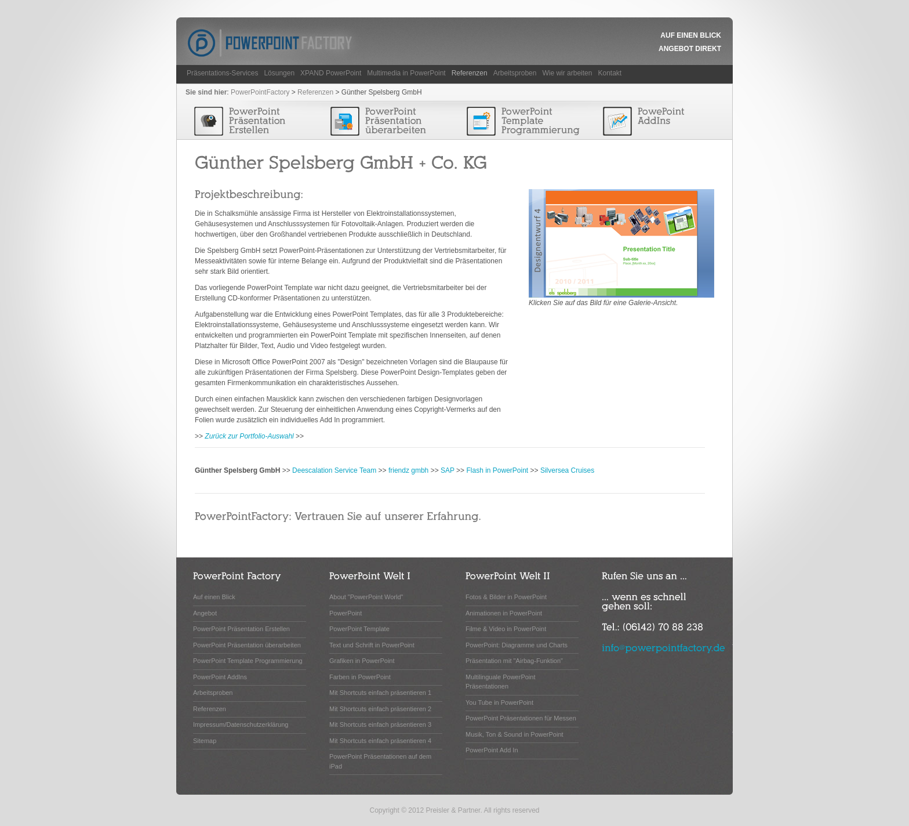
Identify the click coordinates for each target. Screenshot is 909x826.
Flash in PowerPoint (497, 470)
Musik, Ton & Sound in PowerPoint (514, 734)
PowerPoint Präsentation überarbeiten (247, 645)
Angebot (205, 613)
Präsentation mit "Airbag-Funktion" (514, 660)
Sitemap (204, 740)
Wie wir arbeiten (567, 73)
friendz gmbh (408, 470)
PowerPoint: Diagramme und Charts (517, 645)
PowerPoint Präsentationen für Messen (521, 718)
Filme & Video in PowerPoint (506, 628)
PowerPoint (345, 613)
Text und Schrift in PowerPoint (371, 645)
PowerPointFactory (260, 92)
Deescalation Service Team (334, 470)
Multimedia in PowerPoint (406, 73)
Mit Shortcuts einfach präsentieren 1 (380, 692)
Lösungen (279, 73)
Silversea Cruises (567, 470)
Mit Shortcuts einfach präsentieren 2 (380, 708)
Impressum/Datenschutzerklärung (240, 724)
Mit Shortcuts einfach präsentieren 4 (380, 740)
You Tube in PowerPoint (499, 702)
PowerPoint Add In (492, 750)
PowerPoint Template (359, 628)
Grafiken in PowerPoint (362, 660)
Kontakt (609, 73)
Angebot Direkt (690, 49)
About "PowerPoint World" (366, 596)
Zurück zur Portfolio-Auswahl (249, 436)
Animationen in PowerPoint (504, 613)
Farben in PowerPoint (360, 676)
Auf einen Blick (690, 35)
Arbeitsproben (515, 73)
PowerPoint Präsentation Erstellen (241, 628)
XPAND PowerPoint (330, 73)
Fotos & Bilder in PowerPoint (506, 596)
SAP (447, 470)
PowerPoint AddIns (220, 676)
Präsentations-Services (222, 73)
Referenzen (470, 73)
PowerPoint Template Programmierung (248, 660)
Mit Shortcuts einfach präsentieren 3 (380, 724)
